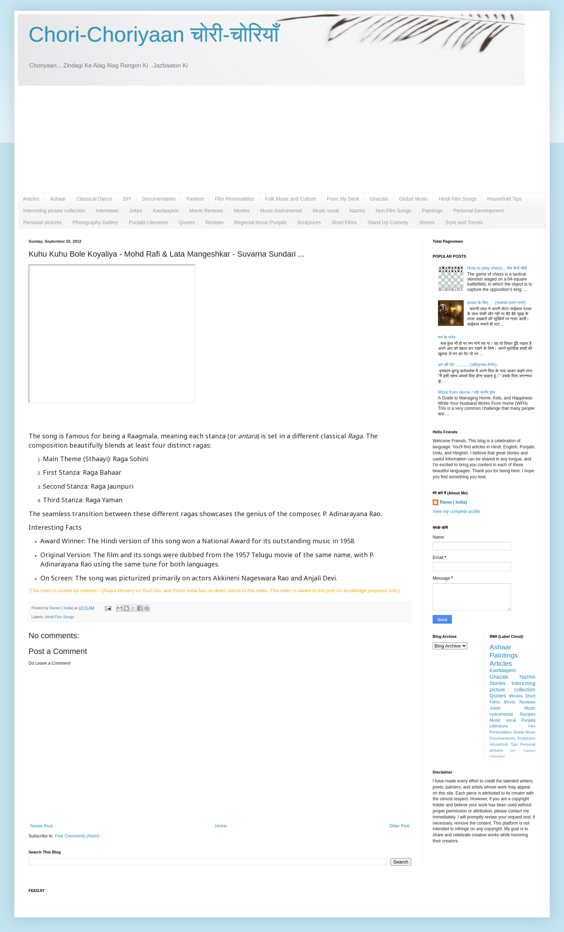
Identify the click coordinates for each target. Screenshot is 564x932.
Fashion (195, 199)
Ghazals (379, 199)
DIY (127, 199)
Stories (427, 222)
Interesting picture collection (54, 210)
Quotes (187, 222)
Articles (31, 199)
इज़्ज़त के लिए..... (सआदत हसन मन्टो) (496, 302)
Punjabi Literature (148, 222)
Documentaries (159, 199)
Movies (242, 210)
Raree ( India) (453, 502)
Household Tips (504, 199)
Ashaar (58, 199)
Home (221, 825)
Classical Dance (94, 199)
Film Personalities (234, 199)
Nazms (357, 210)
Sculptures (309, 222)
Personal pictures (42, 222)
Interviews (107, 210)
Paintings (432, 210)
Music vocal (326, 210)
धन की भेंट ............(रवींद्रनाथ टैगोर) (467, 364)
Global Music (413, 199)
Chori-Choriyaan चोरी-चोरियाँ (154, 34)
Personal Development (478, 210)
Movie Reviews (206, 210)
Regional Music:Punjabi (260, 222)
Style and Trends (464, 222)
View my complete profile (456, 511)
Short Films (344, 222)
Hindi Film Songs (458, 199)
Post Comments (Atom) (77, 835)
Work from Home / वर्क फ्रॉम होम (466, 392)
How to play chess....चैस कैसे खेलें (497, 268)
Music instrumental (281, 210)
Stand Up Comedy (388, 222)
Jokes (135, 210)
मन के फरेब (446, 337)
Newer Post (41, 825)
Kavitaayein (165, 210)
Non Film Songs (393, 210)
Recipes (215, 222)
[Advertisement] (282, 139)
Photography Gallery (95, 222)
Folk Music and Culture (290, 199)
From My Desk (343, 199)
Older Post (399, 825)
